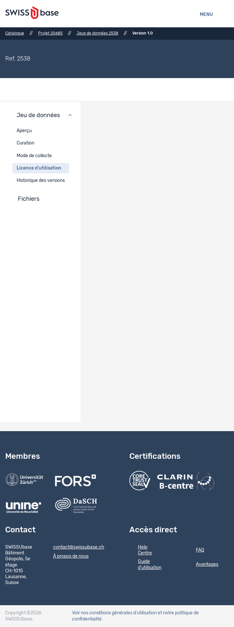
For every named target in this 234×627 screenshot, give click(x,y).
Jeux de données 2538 (97, 33)
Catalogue (14, 33)
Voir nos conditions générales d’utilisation (114, 613)
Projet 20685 (50, 33)
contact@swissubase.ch (74, 547)
